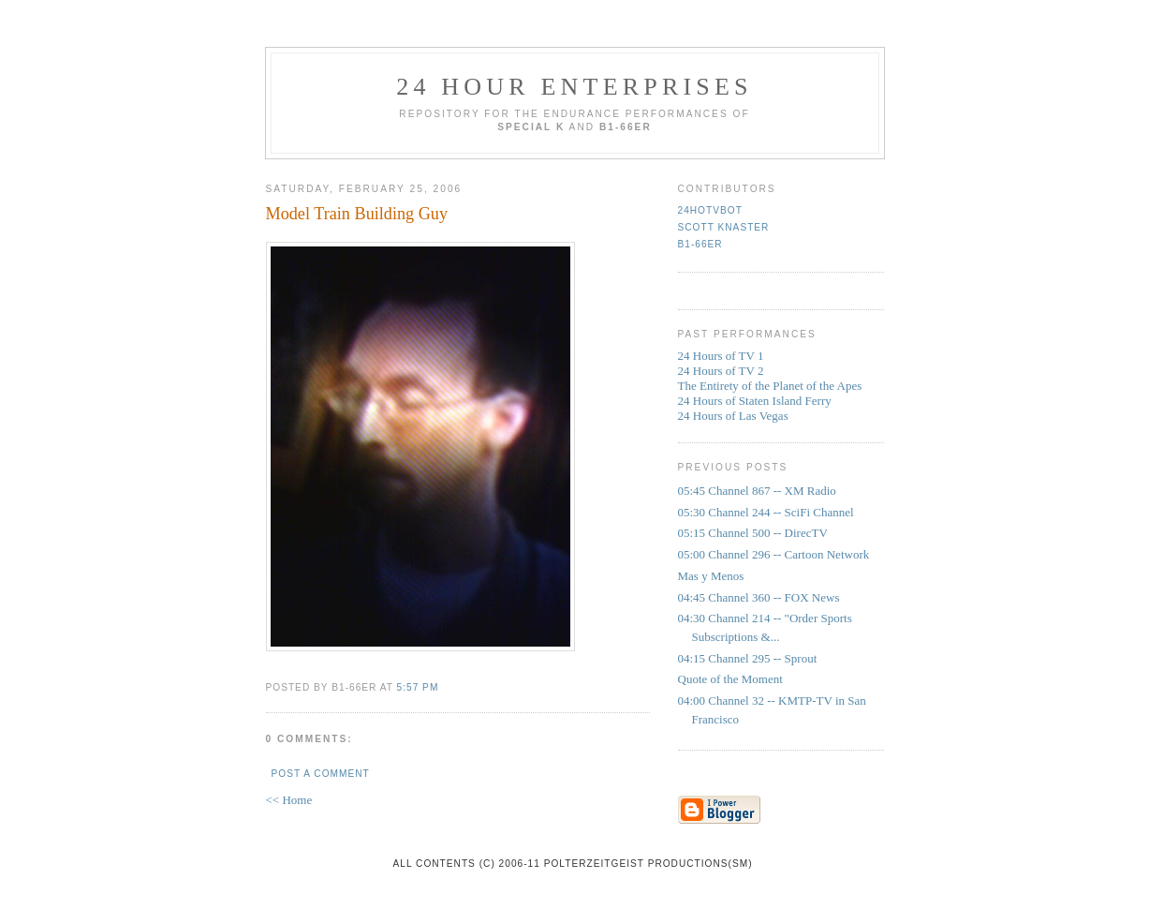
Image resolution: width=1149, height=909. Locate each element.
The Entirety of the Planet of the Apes (770, 386)
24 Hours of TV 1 (721, 356)
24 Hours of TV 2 (721, 371)
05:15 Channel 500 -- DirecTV (753, 533)
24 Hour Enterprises (574, 86)
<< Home (289, 800)
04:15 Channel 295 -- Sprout (748, 658)
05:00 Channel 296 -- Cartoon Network (774, 554)
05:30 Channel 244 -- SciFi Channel (766, 512)
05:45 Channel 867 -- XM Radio (757, 491)
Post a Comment (321, 773)
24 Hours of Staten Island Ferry (755, 401)
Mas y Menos (711, 576)
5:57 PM (418, 687)
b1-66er (700, 244)
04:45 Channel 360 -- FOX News (759, 597)
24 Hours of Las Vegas (733, 416)
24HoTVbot (710, 210)
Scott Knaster (724, 227)
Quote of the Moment (730, 679)
